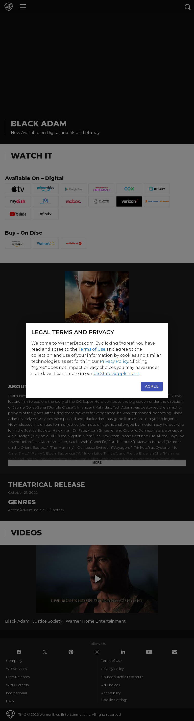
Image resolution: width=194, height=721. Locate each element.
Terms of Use (92, 349)
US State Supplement (116, 373)
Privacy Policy (114, 361)
